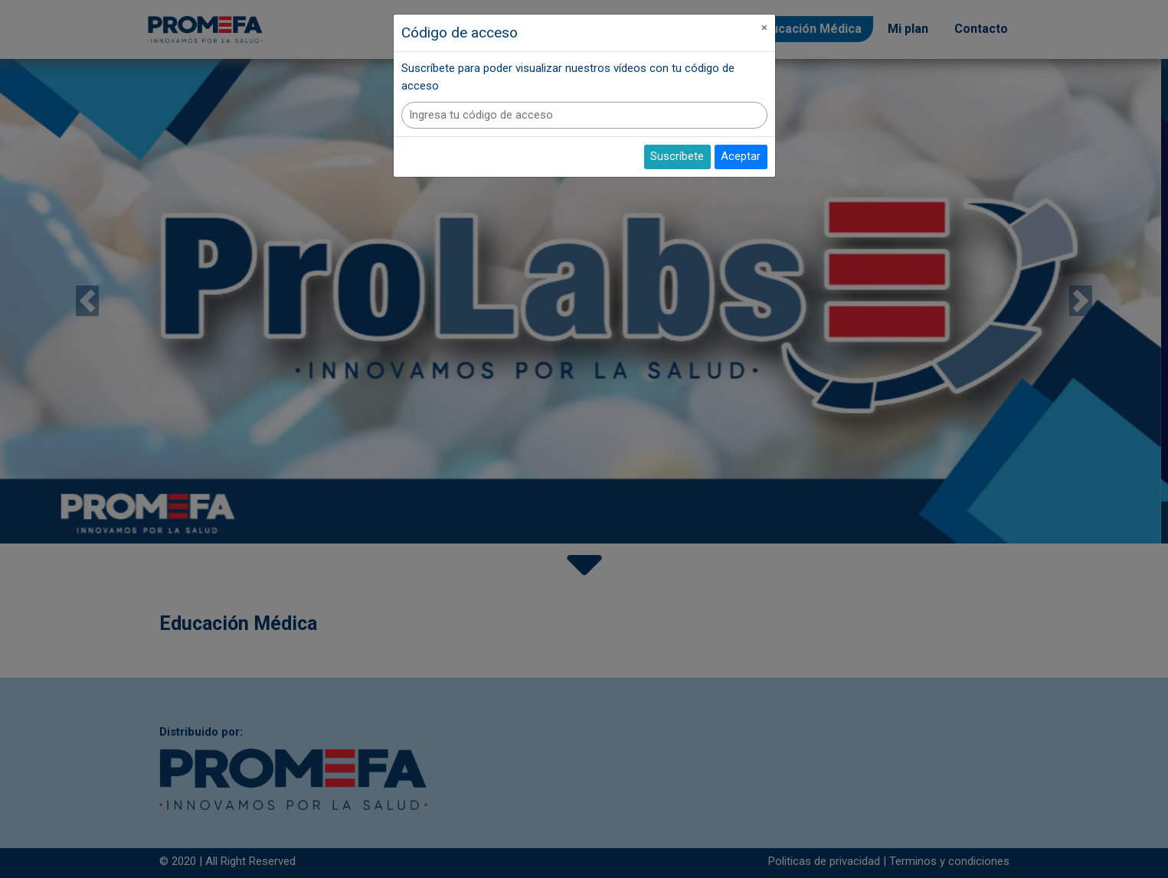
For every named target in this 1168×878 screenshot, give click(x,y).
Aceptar (741, 156)
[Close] (764, 28)
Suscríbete (677, 156)
